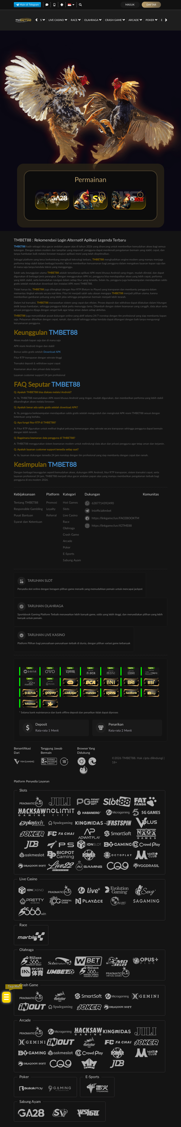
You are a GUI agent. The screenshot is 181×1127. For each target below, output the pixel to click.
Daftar (151, 4)
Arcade (96, 19)
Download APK (52, 352)
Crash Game (75, 19)
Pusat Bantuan (23, 515)
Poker (112, 19)
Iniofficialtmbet (98, 510)
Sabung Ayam (151, 19)
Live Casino (70, 515)
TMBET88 (19, 246)
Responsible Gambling (28, 509)
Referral (51, 515)
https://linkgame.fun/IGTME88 (108, 525)
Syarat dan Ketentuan (28, 521)
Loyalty (50, 509)
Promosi (51, 502)
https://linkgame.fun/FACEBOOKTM (112, 518)
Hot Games (70, 502)
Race (66, 521)
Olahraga (53, 19)
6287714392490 (99, 503)
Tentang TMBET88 (26, 502)
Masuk (130, 4)
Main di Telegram (27, 4)
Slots (66, 509)
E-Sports (129, 19)
